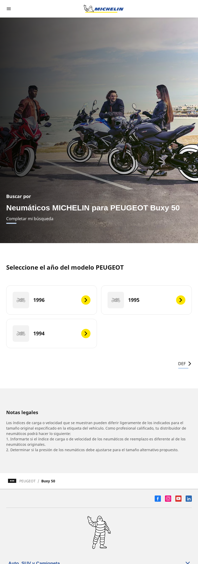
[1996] (51, 300)
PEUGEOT (27, 480)
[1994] (51, 333)
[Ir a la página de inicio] (103, 8)
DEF (185, 363)
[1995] (146, 300)
